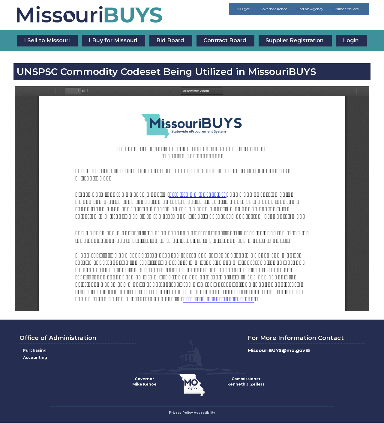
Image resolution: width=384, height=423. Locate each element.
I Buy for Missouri (113, 40)
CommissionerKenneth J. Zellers (246, 381)
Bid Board (170, 40)
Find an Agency (309, 9)
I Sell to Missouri (47, 40)
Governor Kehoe (273, 9)
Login (351, 40)
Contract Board (224, 40)
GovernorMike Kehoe (144, 381)
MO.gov (243, 9)
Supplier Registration (295, 40)
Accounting (35, 357)
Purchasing (34, 350)
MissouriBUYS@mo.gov (279, 350)
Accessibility (204, 413)
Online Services (345, 9)
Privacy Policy (181, 413)
